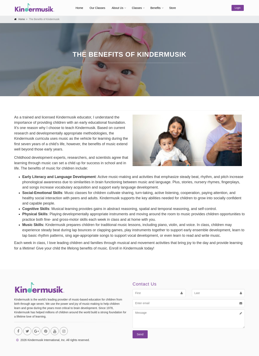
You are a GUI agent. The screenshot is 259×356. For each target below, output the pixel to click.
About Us (117, 8)
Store (172, 8)
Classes (137, 8)
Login (238, 7)
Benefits (155, 8)
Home (79, 8)
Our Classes (97, 8)
